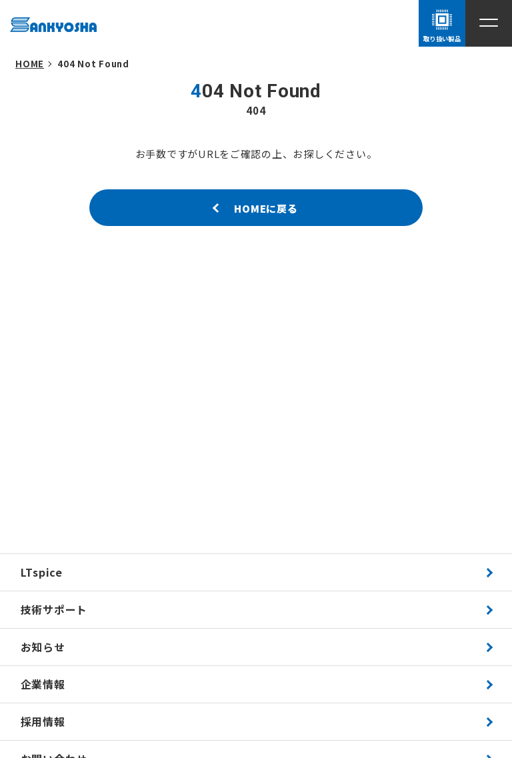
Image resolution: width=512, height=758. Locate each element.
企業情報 (43, 684)
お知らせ (43, 647)
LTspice (42, 572)
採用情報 (43, 721)
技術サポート (54, 609)
